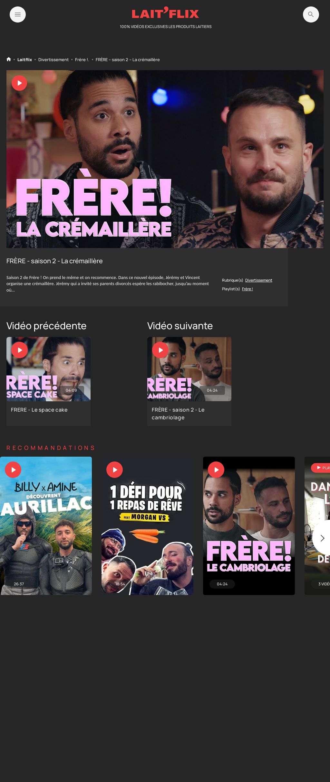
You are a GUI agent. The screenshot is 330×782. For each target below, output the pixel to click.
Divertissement (53, 59)
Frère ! (81, 59)
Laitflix (24, 59)
